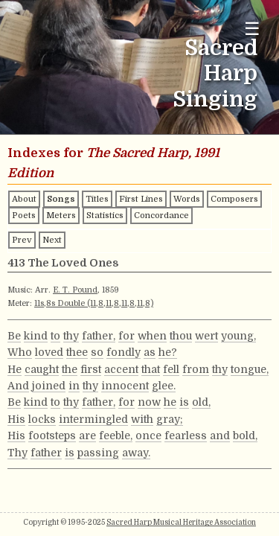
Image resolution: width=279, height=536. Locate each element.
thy (71, 336)
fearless (185, 435)
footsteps (52, 435)
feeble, (115, 435)
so (97, 352)
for (126, 336)
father (46, 453)
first (90, 369)
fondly (123, 352)
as (149, 352)
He (14, 369)
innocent (125, 386)
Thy (17, 453)
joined (48, 386)
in (74, 386)
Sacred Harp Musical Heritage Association (181, 522)
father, (98, 336)
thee (77, 352)
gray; (169, 419)
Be (14, 336)
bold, (245, 435)
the (69, 369)
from (195, 369)
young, (238, 336)
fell (171, 369)
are (87, 435)
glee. (164, 386)
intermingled (93, 419)
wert (206, 336)
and (220, 435)
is (184, 402)
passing (98, 453)
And (18, 386)
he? (167, 352)
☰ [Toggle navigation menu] (252, 29)
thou (181, 336)
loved (49, 352)
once (148, 435)
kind (36, 336)
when (152, 336)
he (170, 402)
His (16, 419)
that (150, 369)
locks (42, 419)
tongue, (250, 369)
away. (136, 453)
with (142, 419)
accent (121, 369)
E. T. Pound (75, 290)
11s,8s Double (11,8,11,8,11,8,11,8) (93, 303)
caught (42, 369)
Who (19, 352)
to (55, 336)
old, (201, 402)
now (149, 402)
